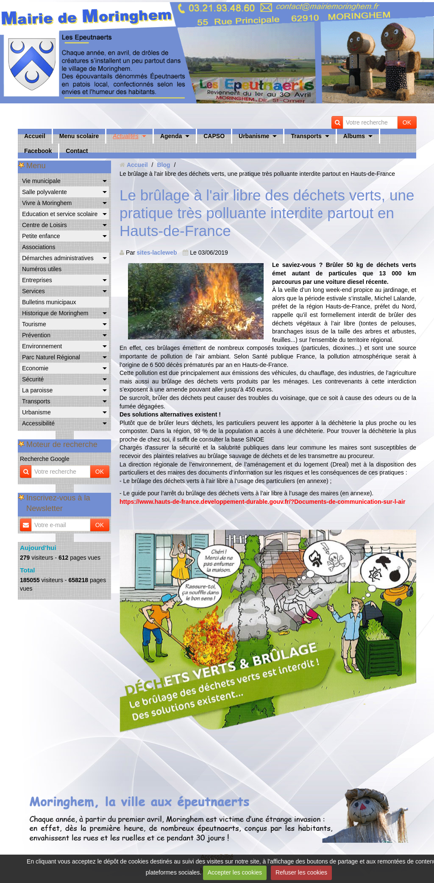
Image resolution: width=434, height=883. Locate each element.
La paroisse (37, 390)
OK (407, 122)
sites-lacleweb (157, 252)
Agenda (171, 136)
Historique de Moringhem (55, 313)
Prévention (36, 335)
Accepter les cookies (235, 872)
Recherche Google (45, 458)
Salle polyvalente (44, 192)
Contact (77, 150)
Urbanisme (254, 136)
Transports (306, 136)
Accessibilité (38, 423)
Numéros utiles (41, 269)
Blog (163, 164)
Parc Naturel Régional (51, 357)
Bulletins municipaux (49, 302)
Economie (35, 368)
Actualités (126, 136)
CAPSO (214, 136)
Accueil (34, 136)
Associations (39, 247)
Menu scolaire (79, 136)
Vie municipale (41, 181)
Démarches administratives (58, 258)
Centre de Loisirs (44, 225)
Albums (354, 136)
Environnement (42, 346)
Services (33, 291)
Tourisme (34, 324)
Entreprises (37, 280)
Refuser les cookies (301, 872)
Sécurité (33, 379)
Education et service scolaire (59, 214)
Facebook (38, 150)
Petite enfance (41, 236)
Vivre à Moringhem (47, 203)
